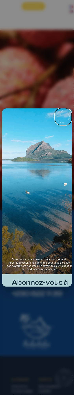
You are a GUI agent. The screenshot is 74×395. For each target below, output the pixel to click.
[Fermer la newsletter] (63, 116)
